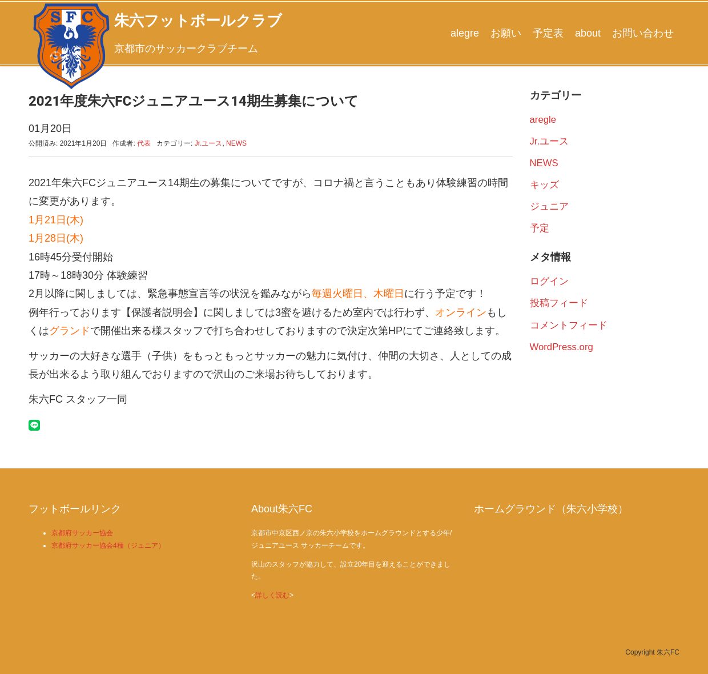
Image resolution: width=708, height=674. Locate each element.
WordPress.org (561, 347)
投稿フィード (559, 303)
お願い (505, 33)
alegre (464, 33)
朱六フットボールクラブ (198, 20)
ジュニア (549, 206)
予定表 (548, 33)
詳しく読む (272, 595)
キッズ (544, 184)
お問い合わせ (643, 33)
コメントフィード (569, 325)
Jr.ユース (209, 143)
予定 (539, 228)
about (588, 33)
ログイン (549, 281)
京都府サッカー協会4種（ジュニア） (108, 545)
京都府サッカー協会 (82, 533)
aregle (543, 119)
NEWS (236, 143)
